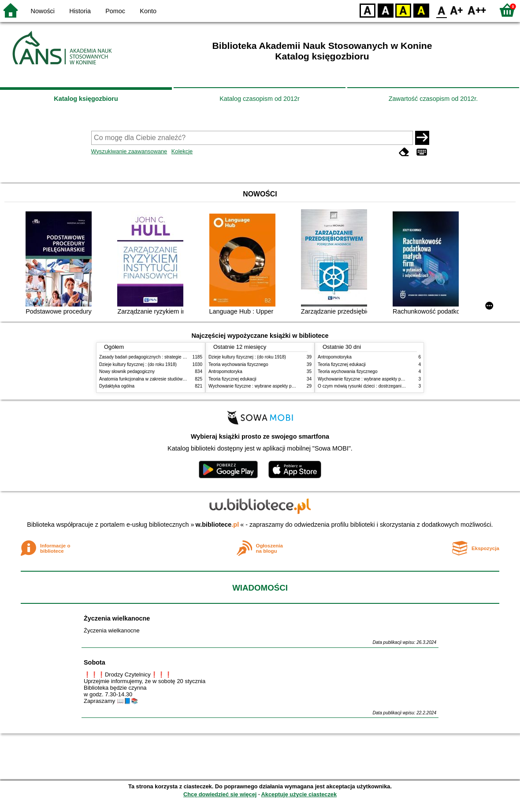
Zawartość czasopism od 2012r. (433, 98)
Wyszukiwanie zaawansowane (129, 151)
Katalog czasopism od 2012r (259, 98)
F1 (457, 10)
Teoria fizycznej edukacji (232, 379)
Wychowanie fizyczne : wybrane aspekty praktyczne (259, 386)
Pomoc (115, 11)
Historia (80, 11)
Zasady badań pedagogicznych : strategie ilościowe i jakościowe (162, 357)
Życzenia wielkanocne (117, 618)
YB (403, 10)
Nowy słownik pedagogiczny (127, 371)
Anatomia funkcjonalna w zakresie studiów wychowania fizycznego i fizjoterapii (176, 379)
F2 (477, 10)
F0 (441, 10)
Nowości (43, 11)
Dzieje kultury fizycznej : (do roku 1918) (138, 364)
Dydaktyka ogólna (116, 386)
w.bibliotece (217, 524)
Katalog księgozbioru (86, 98)
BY (421, 10)
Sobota (94, 662)
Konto (148, 11)
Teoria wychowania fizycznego (238, 364)
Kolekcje (182, 151)
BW (385, 10)
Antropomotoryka (225, 371)
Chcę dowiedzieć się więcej (219, 794)
